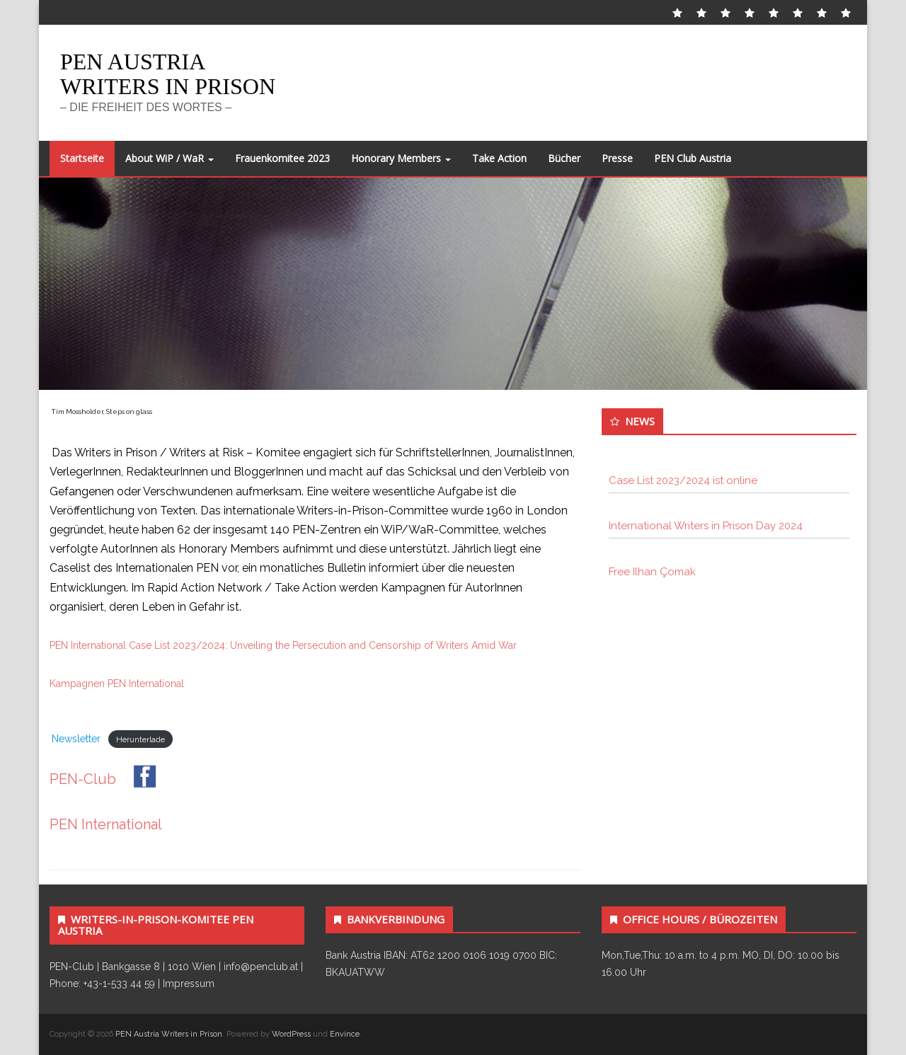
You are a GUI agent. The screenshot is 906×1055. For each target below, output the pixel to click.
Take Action (499, 158)
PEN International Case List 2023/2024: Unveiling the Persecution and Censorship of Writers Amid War (283, 645)
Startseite (82, 158)
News (640, 421)
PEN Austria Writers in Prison (167, 74)
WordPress (291, 1034)
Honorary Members (401, 158)
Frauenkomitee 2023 (282, 158)
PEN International (106, 824)
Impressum (188, 983)
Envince (345, 1034)
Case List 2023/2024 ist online (683, 480)
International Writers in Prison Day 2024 (706, 525)
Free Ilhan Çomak (652, 571)
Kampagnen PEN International (117, 683)
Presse (617, 158)
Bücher (564, 158)
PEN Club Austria (692, 158)
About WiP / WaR (169, 158)
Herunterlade (140, 739)
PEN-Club (109, 779)
